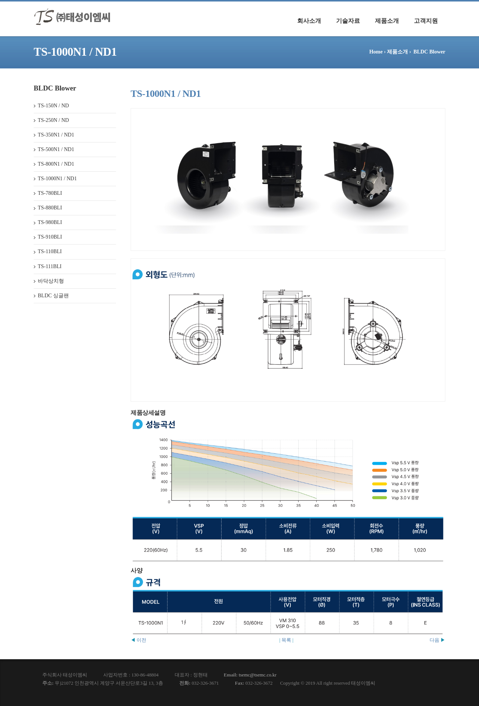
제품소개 (387, 20)
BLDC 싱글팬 (53, 295)
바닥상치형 (51, 281)
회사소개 (309, 20)
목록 (286, 640)
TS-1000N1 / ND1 (57, 178)
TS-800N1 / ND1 (56, 164)
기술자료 (348, 20)
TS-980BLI (50, 222)
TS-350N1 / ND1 (56, 135)
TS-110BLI (50, 251)
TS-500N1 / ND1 (56, 149)
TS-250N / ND (53, 120)
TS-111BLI (50, 266)
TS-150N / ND (53, 105)
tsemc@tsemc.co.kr (258, 675)
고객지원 (426, 20)
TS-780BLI (50, 193)
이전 (138, 640)
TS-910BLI (50, 237)
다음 (437, 640)
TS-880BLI (50, 208)
